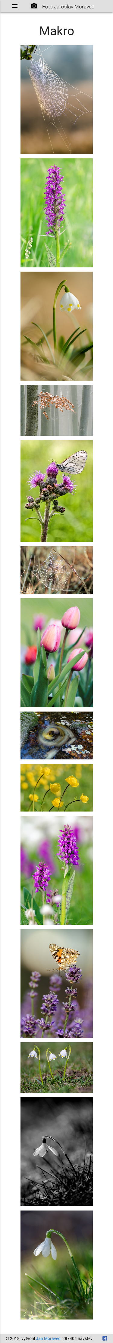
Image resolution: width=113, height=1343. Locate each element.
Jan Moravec (48, 1338)
